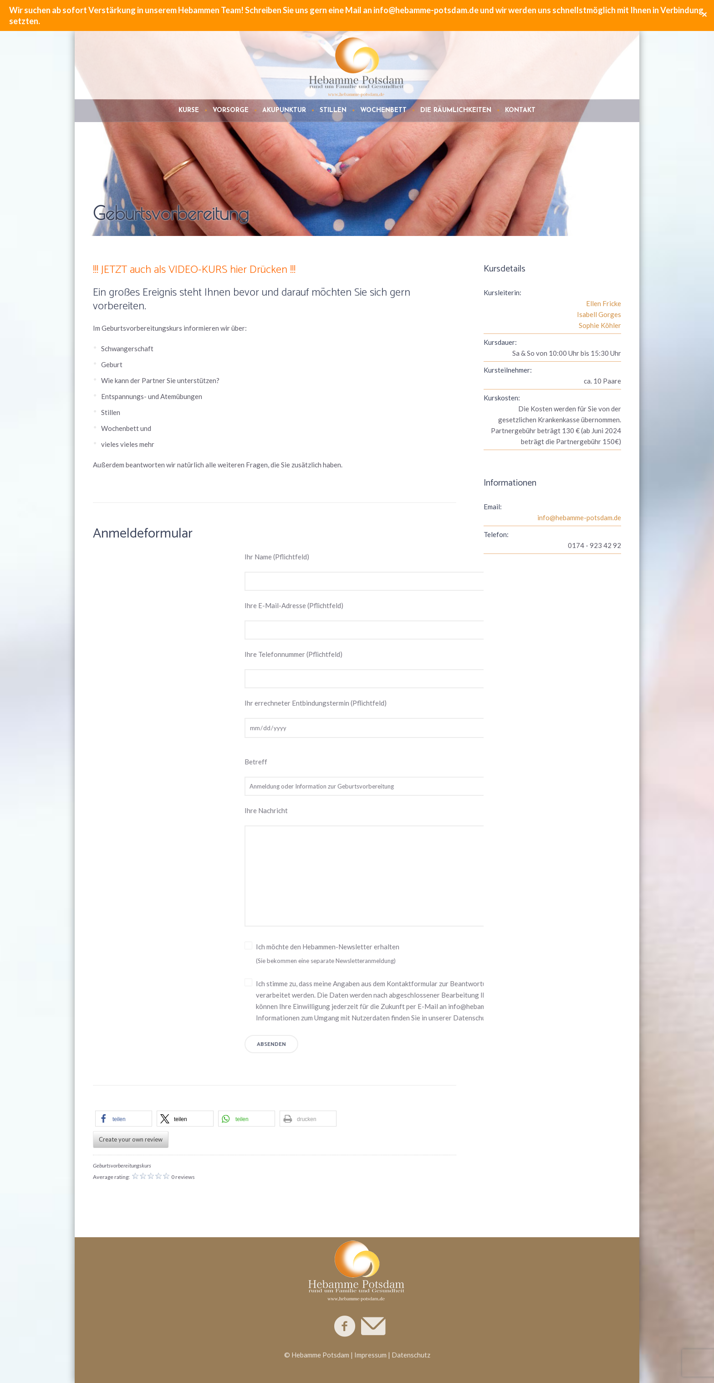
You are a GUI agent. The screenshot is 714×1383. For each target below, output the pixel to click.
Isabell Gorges (599, 314)
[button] (123, 1119)
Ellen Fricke (603, 303)
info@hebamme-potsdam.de (579, 517)
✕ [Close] (704, 15)
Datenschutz (411, 1355)
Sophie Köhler (600, 325)
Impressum (370, 1355)
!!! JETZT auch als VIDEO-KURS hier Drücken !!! (194, 270)
